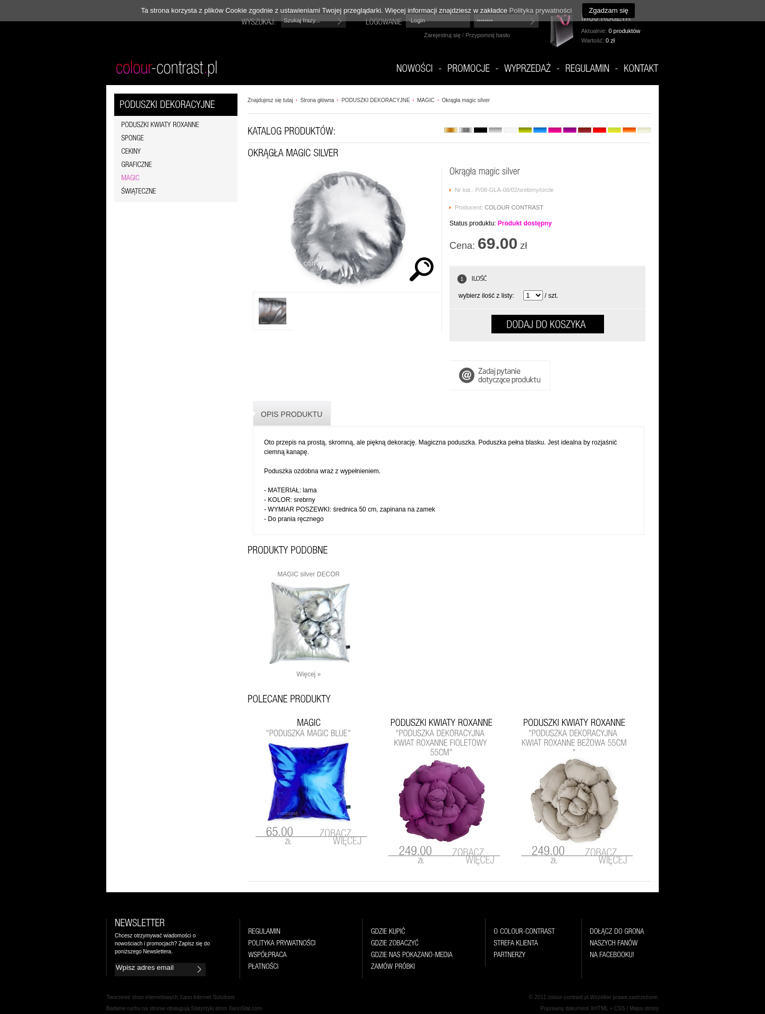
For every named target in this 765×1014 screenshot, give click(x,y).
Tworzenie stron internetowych (142, 997)
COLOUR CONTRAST (513, 207)
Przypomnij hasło (487, 35)
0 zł (610, 40)
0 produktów (624, 31)
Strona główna (317, 100)
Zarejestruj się (442, 35)
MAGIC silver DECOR (308, 574)
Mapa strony (644, 1008)
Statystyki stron (209, 1008)
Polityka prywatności (540, 10)
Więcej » (308, 674)
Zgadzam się (608, 10)
